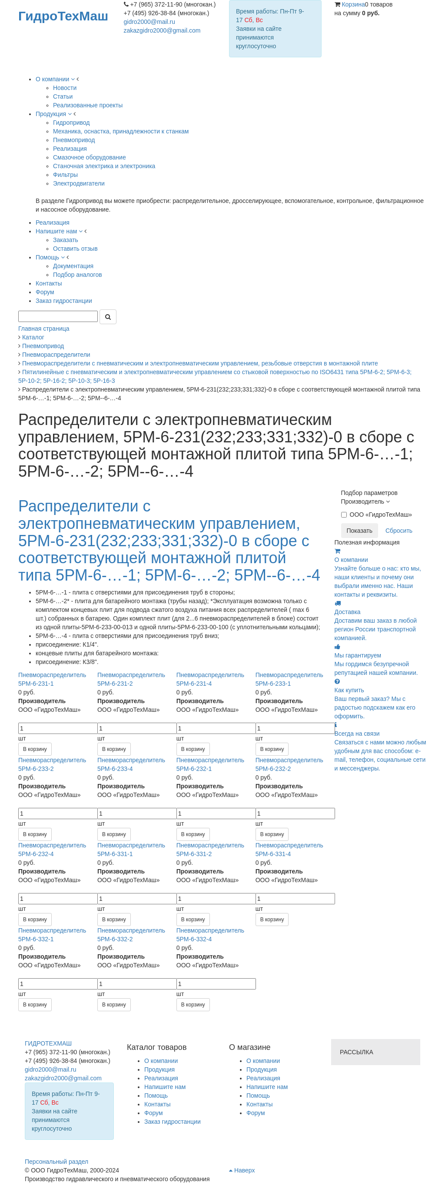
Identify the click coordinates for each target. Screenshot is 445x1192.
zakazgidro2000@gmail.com (162, 30)
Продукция (261, 1069)
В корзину (35, 749)
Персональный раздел (56, 1161)
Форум (255, 1112)
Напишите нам (267, 1086)
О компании (263, 1060)
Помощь (258, 1095)
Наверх (242, 1170)
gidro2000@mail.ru (150, 21)
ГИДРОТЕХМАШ (48, 1043)
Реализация (263, 1078)
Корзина (353, 4)
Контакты (259, 1104)
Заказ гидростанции (172, 1121)
